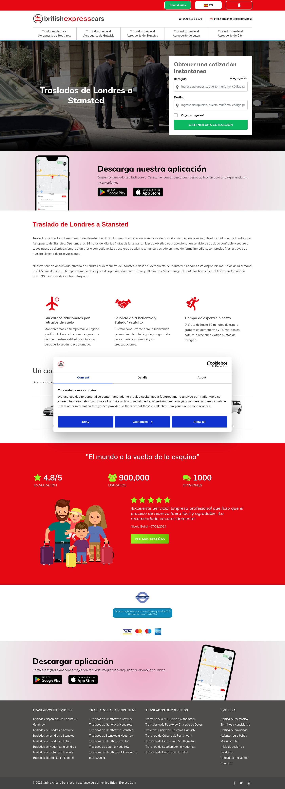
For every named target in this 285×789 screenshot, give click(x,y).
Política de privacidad (234, 730)
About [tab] (202, 377)
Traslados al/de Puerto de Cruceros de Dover (173, 724)
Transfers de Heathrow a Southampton (170, 741)
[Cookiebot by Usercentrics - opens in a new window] (210, 364)
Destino (179, 97)
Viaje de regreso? (192, 115)
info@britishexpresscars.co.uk (230, 19)
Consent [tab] (83, 377)
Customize (143, 421)
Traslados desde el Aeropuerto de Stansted (142, 33)
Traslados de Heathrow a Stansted (111, 730)
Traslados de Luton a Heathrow (109, 746)
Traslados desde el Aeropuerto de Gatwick (98, 33)
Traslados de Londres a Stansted (53, 735)
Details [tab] (142, 377)
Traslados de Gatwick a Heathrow (110, 724)
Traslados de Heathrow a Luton (109, 741)
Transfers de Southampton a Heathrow (170, 746)
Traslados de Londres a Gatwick (53, 730)
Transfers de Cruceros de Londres (167, 752)
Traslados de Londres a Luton (51, 741)
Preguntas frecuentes (234, 758)
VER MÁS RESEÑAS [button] (150, 539)
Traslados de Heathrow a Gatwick (110, 719)
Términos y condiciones (235, 724)
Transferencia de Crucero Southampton (170, 719)
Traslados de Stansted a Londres (53, 758)
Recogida (180, 79)
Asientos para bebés (234, 735)
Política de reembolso (234, 719)
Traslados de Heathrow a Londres (54, 746)
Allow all (199, 421)
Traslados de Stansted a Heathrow (111, 735)
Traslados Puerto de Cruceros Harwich (170, 730)
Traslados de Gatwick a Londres (53, 752)
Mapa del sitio (229, 741)
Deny (85, 421)
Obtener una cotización (211, 125)
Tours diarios (177, 5)
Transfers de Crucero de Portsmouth (168, 735)
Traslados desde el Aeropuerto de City (230, 33)
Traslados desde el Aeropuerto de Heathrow (54, 33)
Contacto (226, 763)
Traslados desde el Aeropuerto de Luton (186, 33)
